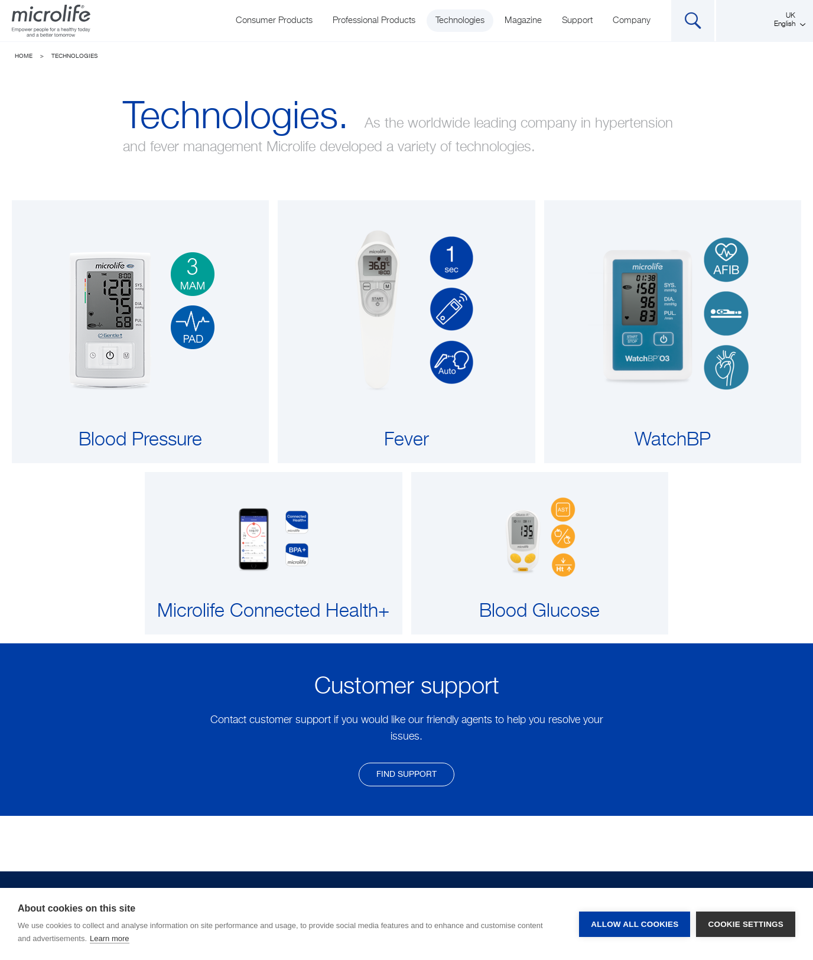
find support (406, 774)
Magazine (523, 20)
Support (577, 20)
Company (632, 20)
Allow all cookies (634, 924)
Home (23, 56)
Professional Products (374, 20)
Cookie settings (745, 924)
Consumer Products (274, 20)
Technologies (459, 20)
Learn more (109, 938)
